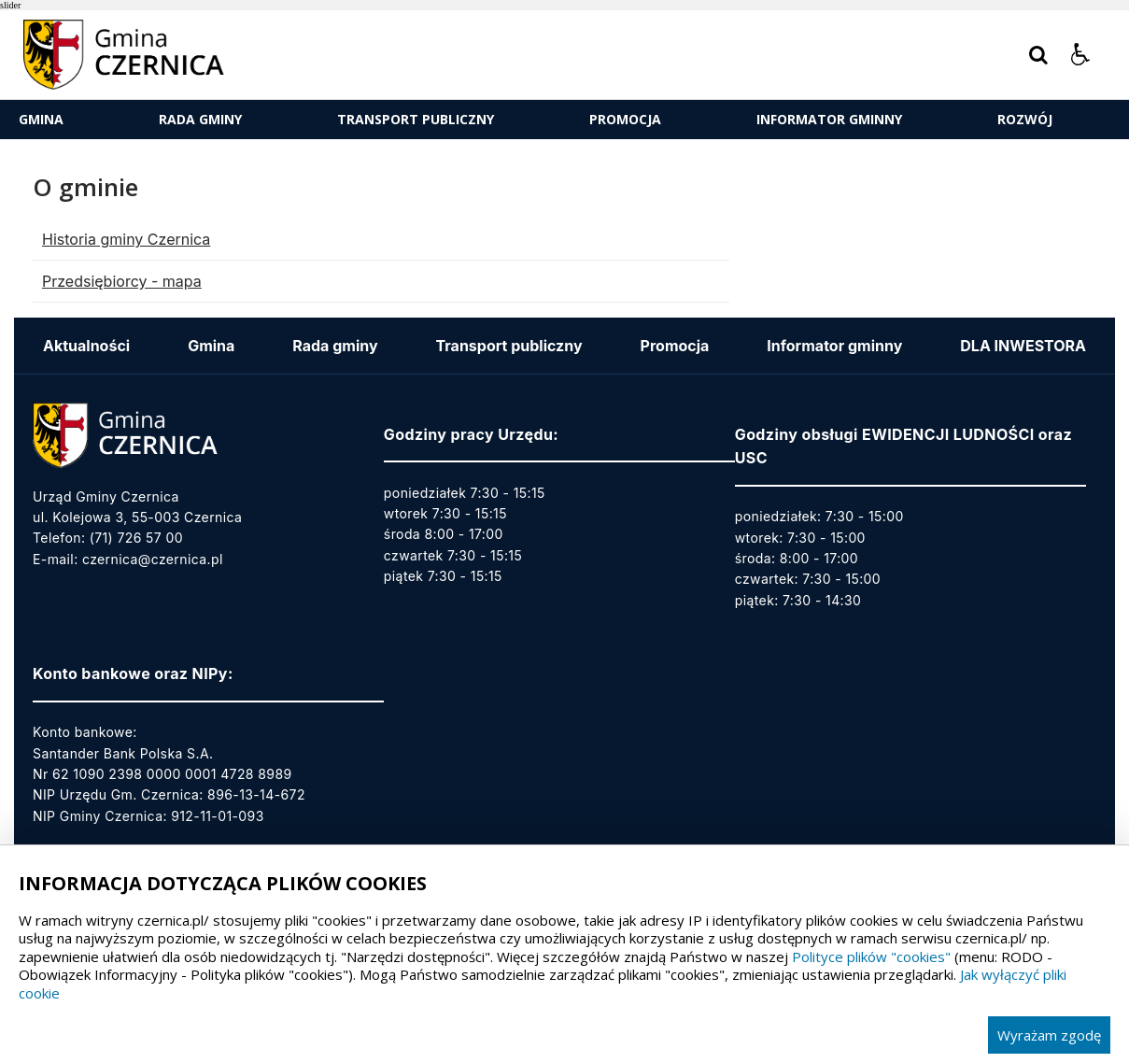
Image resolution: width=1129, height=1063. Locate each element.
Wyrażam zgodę (1049, 1035)
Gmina (41, 119)
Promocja (625, 119)
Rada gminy (200, 119)
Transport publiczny (415, 119)
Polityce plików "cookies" (871, 956)
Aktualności (86, 345)
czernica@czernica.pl (152, 559)
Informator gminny (829, 119)
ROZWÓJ (1024, 119)
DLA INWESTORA (1023, 345)
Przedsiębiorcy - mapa (122, 281)
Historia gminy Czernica (126, 239)
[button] (1080, 55)
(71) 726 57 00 (136, 538)
